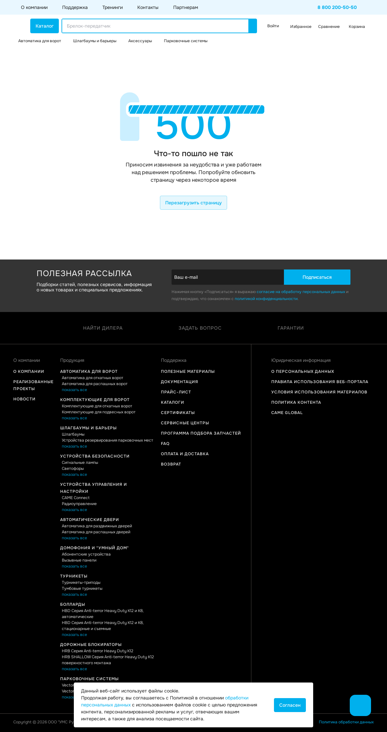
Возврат (171, 464)
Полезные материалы (188, 371)
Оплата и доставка (185, 454)
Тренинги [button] (112, 7)
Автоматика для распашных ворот (95, 383)
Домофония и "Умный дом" (94, 548)
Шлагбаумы (73, 434)
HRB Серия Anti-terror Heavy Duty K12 (97, 651)
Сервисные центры (185, 423)
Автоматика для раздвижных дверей (97, 526)
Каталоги (172, 402)
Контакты (148, 7)
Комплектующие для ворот (95, 399)
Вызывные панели (79, 560)
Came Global (287, 412)
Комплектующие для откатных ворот (97, 406)
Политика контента (296, 402)
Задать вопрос (200, 328)
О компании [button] (34, 7)
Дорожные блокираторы (91, 644)
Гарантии (291, 328)
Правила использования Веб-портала (319, 381)
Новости (24, 399)
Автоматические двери (89, 519)
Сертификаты (178, 412)
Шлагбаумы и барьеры (88, 428)
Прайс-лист (176, 392)
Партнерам (185, 7)
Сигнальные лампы (80, 462)
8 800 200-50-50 (337, 7)
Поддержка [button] (75, 7)
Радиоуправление (79, 503)
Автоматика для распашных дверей (96, 532)
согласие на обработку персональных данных (301, 291)
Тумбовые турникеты (82, 588)
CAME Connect (75, 497)
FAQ (165, 443)
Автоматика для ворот (89, 371)
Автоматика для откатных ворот (92, 377)
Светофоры (73, 468)
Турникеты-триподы (81, 582)
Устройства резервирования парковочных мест (107, 440)
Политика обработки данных (346, 722)
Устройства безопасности (95, 456)
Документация (179, 381)
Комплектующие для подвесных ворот (99, 412)
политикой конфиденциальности (266, 298)
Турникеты (73, 576)
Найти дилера (103, 328)
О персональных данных (302, 371)
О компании (28, 371)
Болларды (72, 604)
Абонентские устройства (86, 554)
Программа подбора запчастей (201, 433)
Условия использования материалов (319, 392)
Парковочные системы (89, 678)
